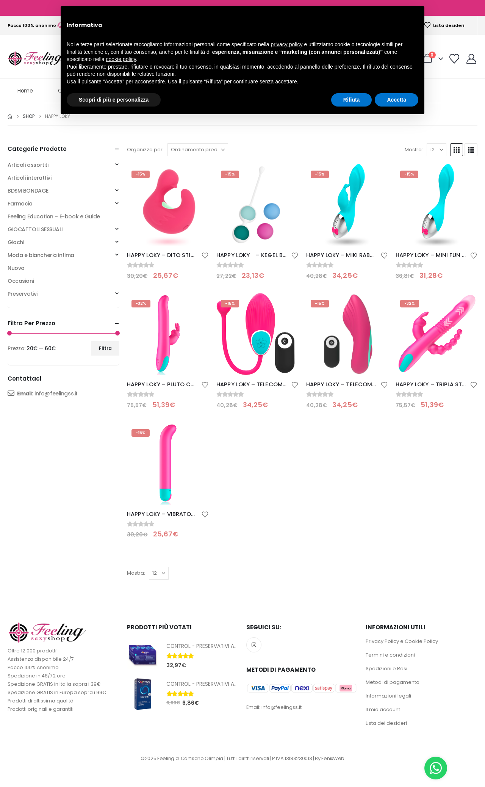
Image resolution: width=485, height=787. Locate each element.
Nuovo (16, 268)
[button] (456, 149)
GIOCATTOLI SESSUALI (35, 229)
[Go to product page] (168, 205)
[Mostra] (436, 149)
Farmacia (20, 203)
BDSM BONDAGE (28, 190)
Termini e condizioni (390, 654)
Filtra (105, 348)
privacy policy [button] (287, 44)
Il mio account (383, 709)
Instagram (253, 644)
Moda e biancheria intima (41, 255)
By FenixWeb (329, 758)
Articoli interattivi (30, 178)
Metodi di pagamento (392, 682)
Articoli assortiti (28, 165)
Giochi (16, 242)
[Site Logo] (36, 58)
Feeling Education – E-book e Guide (54, 216)
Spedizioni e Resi (386, 668)
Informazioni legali (388, 695)
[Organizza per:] (197, 149)
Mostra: (414, 149)
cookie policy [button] (121, 59)
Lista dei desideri (386, 723)
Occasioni (21, 281)
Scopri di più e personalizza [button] (114, 100)
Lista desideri (444, 25)
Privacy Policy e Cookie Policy (402, 641)
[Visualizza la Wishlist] (454, 59)
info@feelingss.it (56, 393)
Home (25, 90)
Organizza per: (145, 149)
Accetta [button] (396, 100)
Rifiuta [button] (351, 100)
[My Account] (471, 59)
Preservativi (23, 294)
